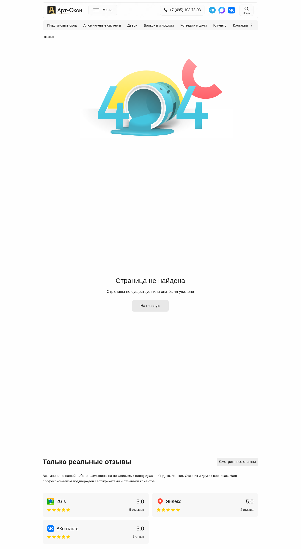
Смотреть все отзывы (237, 462)
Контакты (240, 25)
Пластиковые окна (62, 25)
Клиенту (219, 25)
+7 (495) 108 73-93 (182, 10)
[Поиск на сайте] (246, 10)
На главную (150, 306)
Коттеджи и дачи (193, 25)
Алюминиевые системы (102, 25)
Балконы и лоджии (159, 25)
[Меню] (103, 10)
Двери (132, 25)
